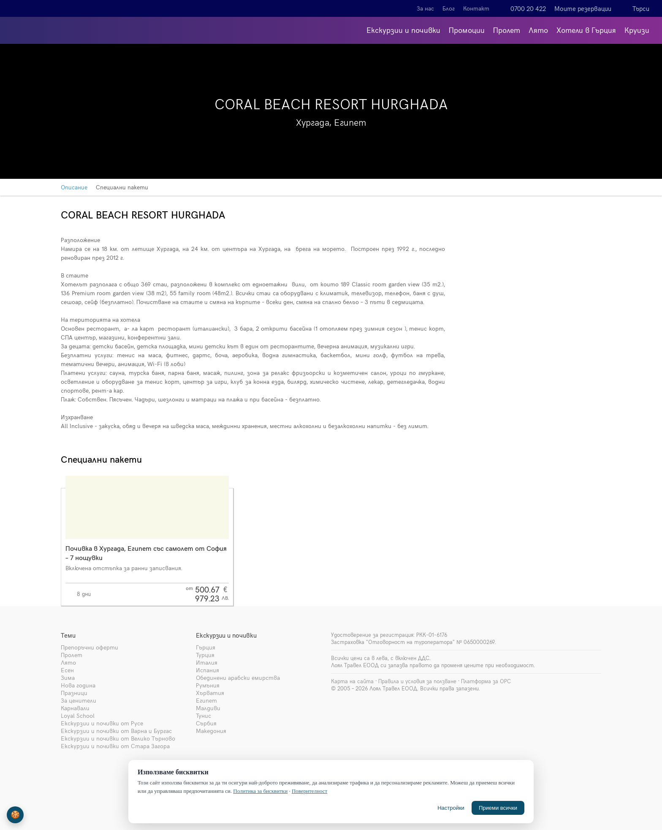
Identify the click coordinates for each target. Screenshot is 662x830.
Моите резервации (582, 8)
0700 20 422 (528, 8)
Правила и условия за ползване (417, 681)
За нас (425, 8)
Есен (67, 670)
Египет (206, 700)
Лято (538, 29)
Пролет (506, 29)
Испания (207, 670)
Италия (206, 662)
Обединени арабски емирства (238, 678)
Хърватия (210, 693)
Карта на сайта (352, 681)
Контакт (476, 8)
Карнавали (75, 708)
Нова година (78, 685)
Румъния (208, 685)
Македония (211, 731)
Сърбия (206, 723)
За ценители (78, 700)
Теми (68, 635)
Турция (205, 655)
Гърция (205, 647)
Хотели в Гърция (586, 29)
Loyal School (78, 715)
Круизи (636, 29)
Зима (68, 678)
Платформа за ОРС (486, 681)
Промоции (467, 29)
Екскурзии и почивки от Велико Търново (118, 738)
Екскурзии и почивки (403, 29)
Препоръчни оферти (89, 647)
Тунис (203, 715)
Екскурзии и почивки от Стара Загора (115, 746)
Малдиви (208, 708)
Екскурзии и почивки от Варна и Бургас (116, 731)
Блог (448, 8)
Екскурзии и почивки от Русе (102, 723)
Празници (74, 693)
